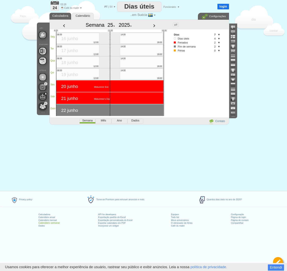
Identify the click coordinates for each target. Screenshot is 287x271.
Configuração (237, 214)
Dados (41, 226)
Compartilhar (237, 223)
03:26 (63, 4)
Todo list (175, 217)
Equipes (175, 214)
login (223, 6)
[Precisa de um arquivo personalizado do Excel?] (42, 51)
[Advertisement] (139, 157)
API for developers (107, 214)
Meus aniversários (180, 220)
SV (111, 6)
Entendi (276, 267)
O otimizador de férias (182, 223)
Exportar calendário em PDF (112, 223)
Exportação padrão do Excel (112, 217)
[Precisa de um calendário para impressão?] (42, 61)
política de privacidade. (209, 267)
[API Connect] (42, 35)
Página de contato (240, 220)
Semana (95, 25)
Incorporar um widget (108, 226)
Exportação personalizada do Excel (115, 220)
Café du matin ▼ (71, 8)
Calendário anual (46, 217)
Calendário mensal (47, 220)
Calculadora (44, 214)
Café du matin (178, 226)
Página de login (238, 217)
